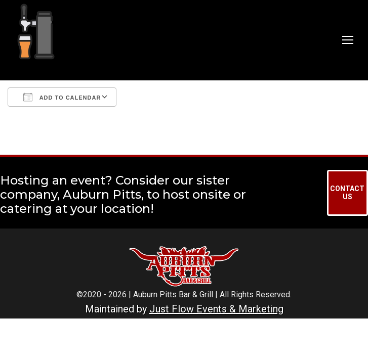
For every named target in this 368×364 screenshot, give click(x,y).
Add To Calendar (62, 97)
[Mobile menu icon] (348, 40)
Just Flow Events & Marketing (216, 309)
